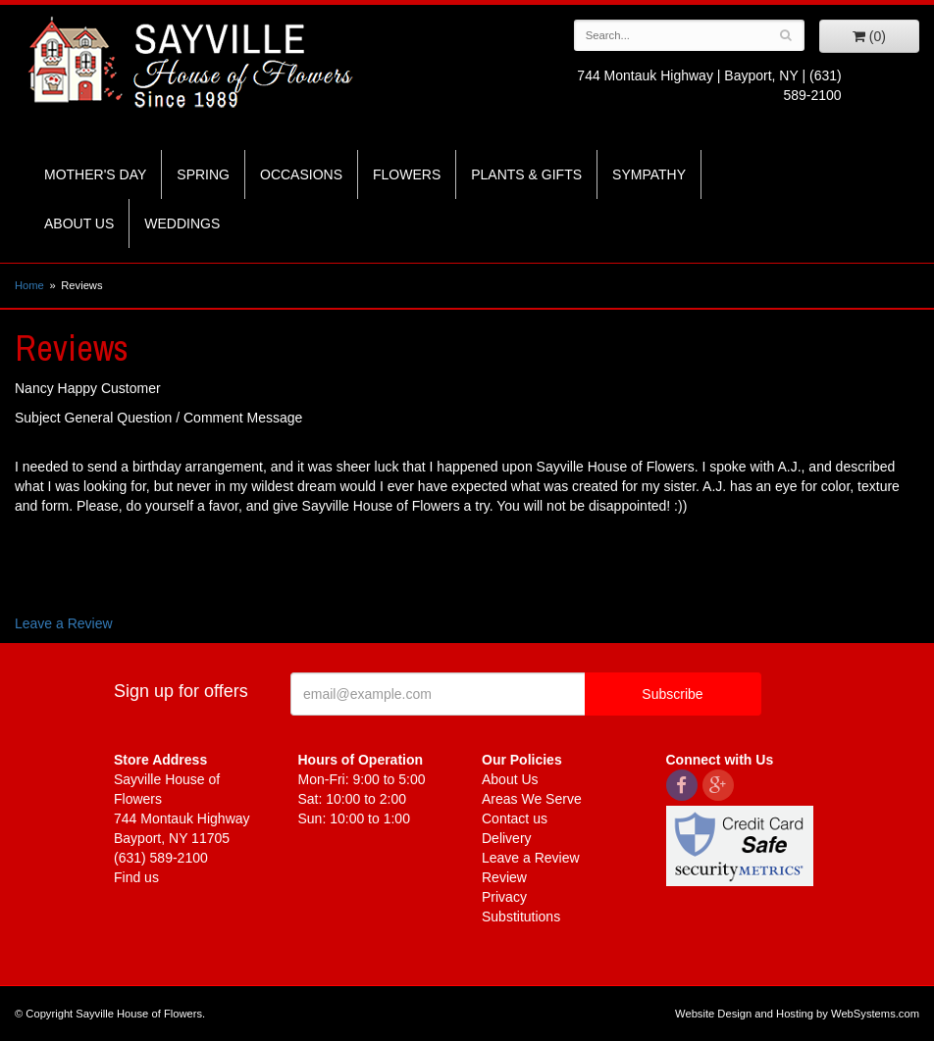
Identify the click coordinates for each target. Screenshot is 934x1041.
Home (29, 285)
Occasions (301, 174)
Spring (203, 174)
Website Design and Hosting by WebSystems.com (797, 1013)
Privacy (504, 897)
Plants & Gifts (526, 174)
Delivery (507, 838)
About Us (79, 223)
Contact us (514, 818)
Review (504, 877)
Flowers (407, 174)
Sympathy (649, 174)
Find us (136, 877)
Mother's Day (95, 174)
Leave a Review (64, 623)
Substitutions (521, 916)
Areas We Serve (532, 799)
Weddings (182, 223)
